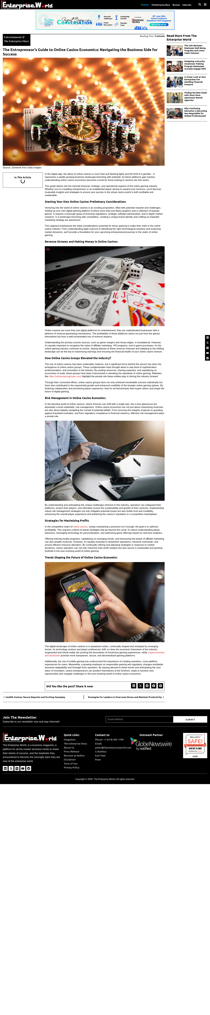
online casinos (80, 526)
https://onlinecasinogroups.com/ (65, 376)
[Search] (199, 4)
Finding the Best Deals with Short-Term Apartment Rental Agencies (195, 96)
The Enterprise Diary (157, 4)
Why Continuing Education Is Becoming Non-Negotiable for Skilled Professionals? (195, 112)
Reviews (175, 4)
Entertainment (13, 37)
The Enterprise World (104, 779)
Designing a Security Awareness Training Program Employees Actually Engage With (195, 65)
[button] (133, 685)
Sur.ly (200, 751)
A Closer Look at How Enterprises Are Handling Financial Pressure (195, 80)
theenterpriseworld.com (195, 745)
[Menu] (205, 4)
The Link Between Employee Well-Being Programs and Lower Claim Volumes (195, 49)
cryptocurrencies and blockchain (62, 655)
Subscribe (186, 4)
